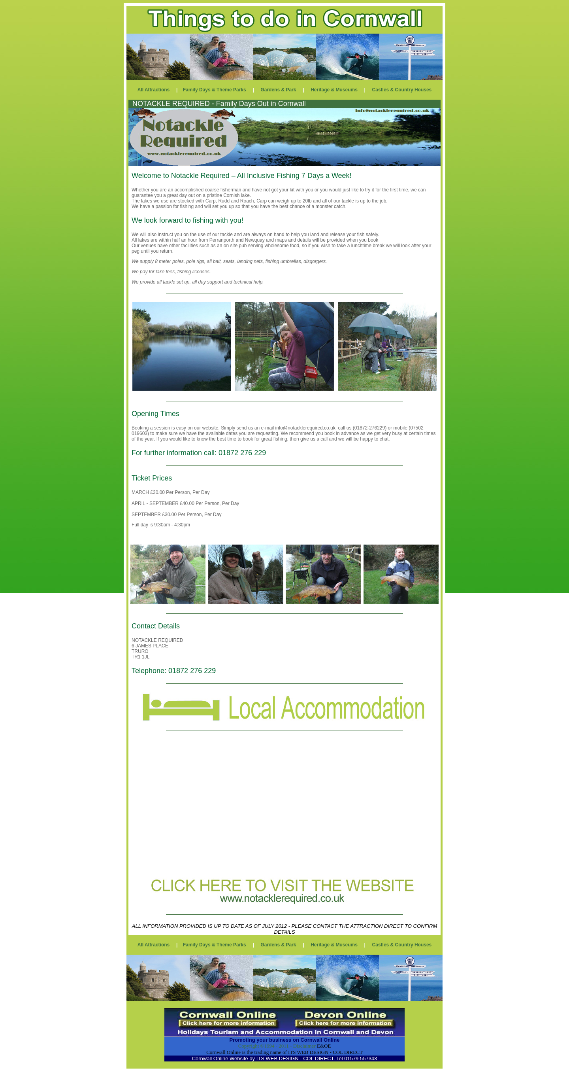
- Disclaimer (302, 1046)
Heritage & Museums (334, 90)
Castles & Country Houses (402, 90)
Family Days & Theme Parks (214, 90)
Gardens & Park (278, 90)
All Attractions (154, 90)
